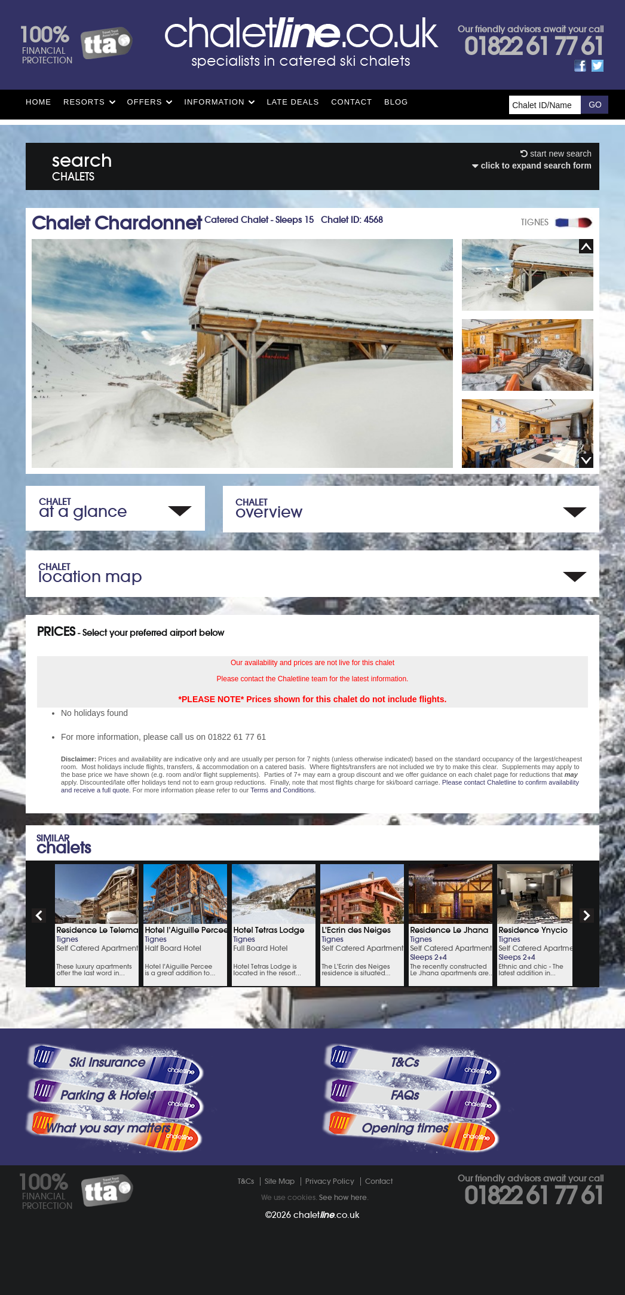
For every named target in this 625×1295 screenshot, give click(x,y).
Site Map (280, 1181)
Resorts (84, 101)
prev (39, 915)
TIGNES (535, 222)
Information (214, 101)
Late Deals (292, 101)
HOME (38, 101)
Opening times (404, 1128)
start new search (556, 153)
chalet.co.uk (326, 1215)
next (587, 915)
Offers (145, 101)
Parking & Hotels (107, 1095)
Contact (351, 101)
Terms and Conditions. (282, 790)
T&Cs (404, 1062)
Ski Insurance (107, 1062)
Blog (396, 101)
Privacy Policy (329, 1181)
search (82, 164)
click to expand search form (532, 165)
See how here (343, 1197)
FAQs (404, 1095)
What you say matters (107, 1128)
